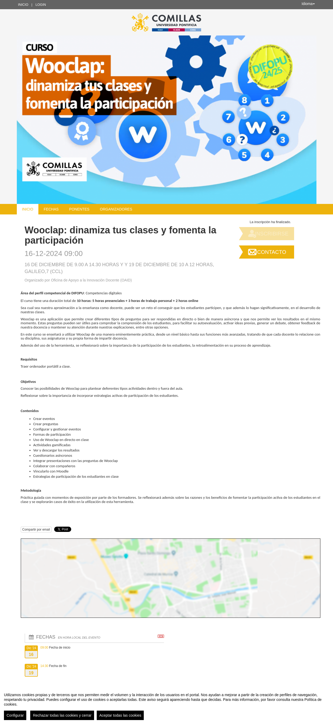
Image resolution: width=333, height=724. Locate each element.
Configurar (15, 715)
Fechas (51, 209)
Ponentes (79, 209)
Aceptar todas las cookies (120, 715)
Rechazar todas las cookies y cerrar (62, 715)
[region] (166, 704)
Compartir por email (36, 529)
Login (40, 5)
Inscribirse (272, 234)
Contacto (271, 252)
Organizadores (116, 209)
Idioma (308, 4)
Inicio (23, 5)
